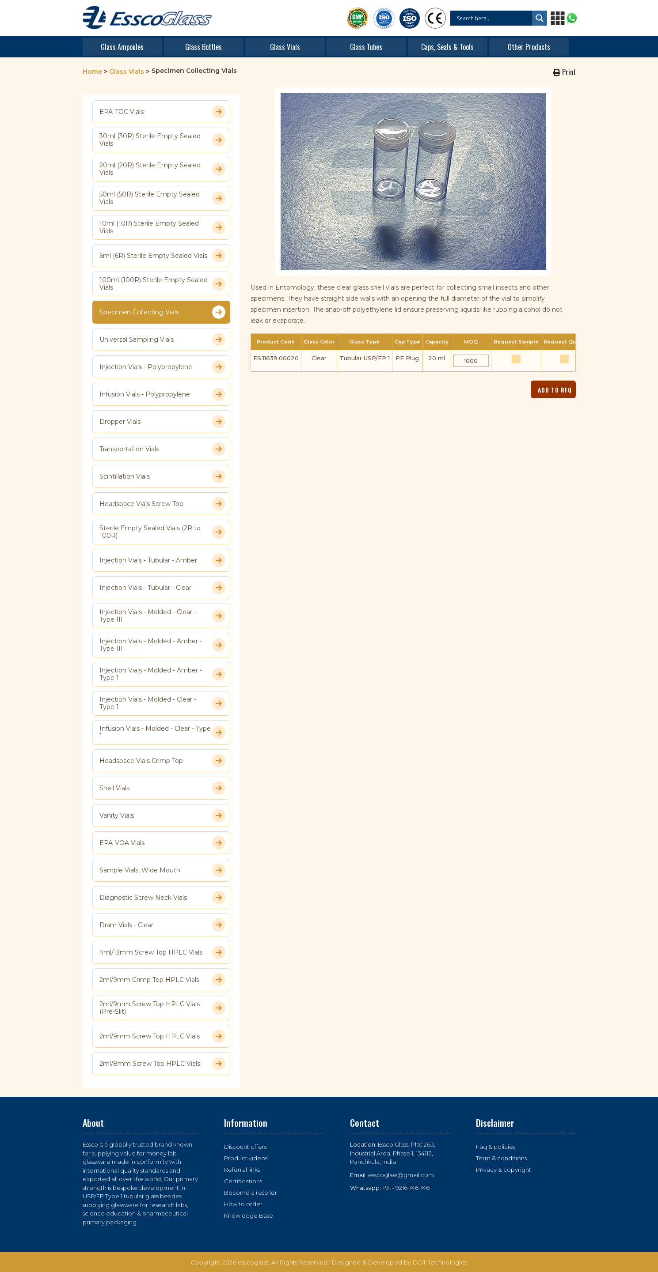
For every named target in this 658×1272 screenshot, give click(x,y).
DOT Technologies (440, 1262)
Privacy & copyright (503, 1169)
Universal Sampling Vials (162, 339)
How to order (243, 1204)
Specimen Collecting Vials (162, 312)
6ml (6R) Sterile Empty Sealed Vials (162, 255)
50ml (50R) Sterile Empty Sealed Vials (162, 198)
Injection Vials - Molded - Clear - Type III (162, 615)
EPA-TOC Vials (162, 111)
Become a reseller (250, 1192)
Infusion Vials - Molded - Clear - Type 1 (162, 732)
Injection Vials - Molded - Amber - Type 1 (162, 674)
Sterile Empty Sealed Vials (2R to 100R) (162, 532)
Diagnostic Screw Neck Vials (162, 897)
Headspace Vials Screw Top (162, 503)
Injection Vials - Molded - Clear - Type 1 (162, 703)
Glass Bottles (203, 47)
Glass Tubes (366, 47)
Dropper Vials (162, 421)
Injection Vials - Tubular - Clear (162, 587)
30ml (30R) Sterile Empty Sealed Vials (162, 139)
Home (92, 71)
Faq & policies (495, 1146)
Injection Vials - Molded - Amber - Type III (162, 645)
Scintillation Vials (162, 476)
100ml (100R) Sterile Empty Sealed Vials (162, 283)
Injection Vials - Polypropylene (162, 367)
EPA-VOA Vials (162, 842)
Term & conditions (501, 1158)
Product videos (245, 1158)
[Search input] (493, 18)
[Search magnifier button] (539, 18)
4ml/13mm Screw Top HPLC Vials (162, 952)
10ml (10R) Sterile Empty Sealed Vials (162, 227)
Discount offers (245, 1146)
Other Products (529, 47)
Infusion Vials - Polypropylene (162, 394)
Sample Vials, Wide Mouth (162, 870)
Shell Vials (162, 788)
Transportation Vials (162, 449)
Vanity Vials (162, 815)
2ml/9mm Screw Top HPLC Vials (162, 1036)
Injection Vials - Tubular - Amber (162, 560)
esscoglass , (254, 1262)
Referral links (242, 1169)
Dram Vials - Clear (162, 925)
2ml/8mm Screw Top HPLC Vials (162, 1063)
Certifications (243, 1181)
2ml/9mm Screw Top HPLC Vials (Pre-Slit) (162, 1007)
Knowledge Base (248, 1215)
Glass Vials (285, 47)
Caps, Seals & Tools (447, 47)
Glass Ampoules (122, 47)
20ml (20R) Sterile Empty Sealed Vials (162, 169)
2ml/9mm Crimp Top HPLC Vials (162, 979)
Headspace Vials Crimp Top (162, 760)
